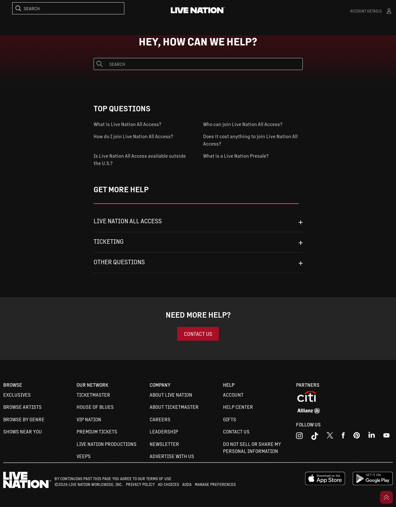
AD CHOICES (168, 484)
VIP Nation (89, 419)
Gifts (229, 419)
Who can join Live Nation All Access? (242, 124)
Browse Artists (22, 407)
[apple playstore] (325, 483)
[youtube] (356, 437)
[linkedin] (371, 437)
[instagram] (299, 437)
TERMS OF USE (158, 478)
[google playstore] (373, 483)
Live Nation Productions (106, 444)
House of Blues (95, 407)
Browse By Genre (24, 419)
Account (233, 395)
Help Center (238, 407)
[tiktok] (314, 437)
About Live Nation (171, 395)
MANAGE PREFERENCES (215, 484)
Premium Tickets (97, 431)
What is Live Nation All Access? (127, 124)
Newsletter (164, 444)
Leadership (164, 431)
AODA (187, 484)
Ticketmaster (93, 395)
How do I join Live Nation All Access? (133, 136)
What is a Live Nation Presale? (235, 156)
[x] (329, 437)
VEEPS (84, 456)
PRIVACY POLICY (140, 484)
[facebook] (343, 437)
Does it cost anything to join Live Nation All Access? (250, 140)
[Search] (68, 8)
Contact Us (236, 431)
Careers (160, 419)
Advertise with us (172, 456)
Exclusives (17, 395)
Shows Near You (22, 431)
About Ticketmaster (174, 407)
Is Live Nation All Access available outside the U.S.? (140, 159)
